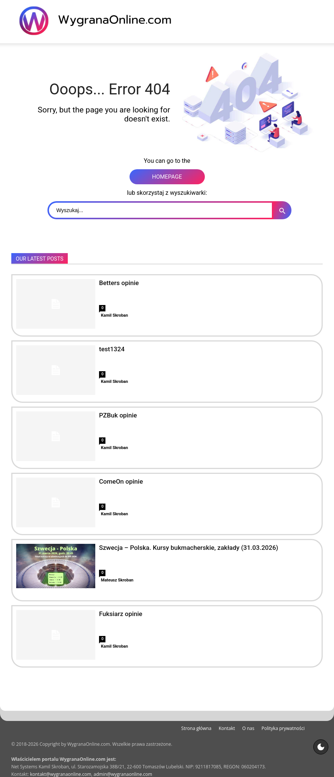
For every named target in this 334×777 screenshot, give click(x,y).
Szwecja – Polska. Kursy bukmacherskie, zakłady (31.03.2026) (188, 547)
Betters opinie (119, 283)
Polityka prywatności (283, 728)
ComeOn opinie (121, 481)
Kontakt (227, 728)
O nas (248, 728)
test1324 (112, 349)
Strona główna (196, 728)
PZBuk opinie (118, 415)
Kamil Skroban (114, 315)
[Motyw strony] (320, 746)
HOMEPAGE (167, 176)
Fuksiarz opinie (120, 614)
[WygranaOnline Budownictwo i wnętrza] (100, 21)
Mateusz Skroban (117, 580)
